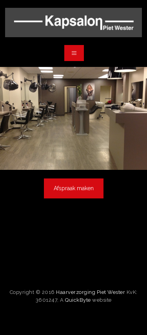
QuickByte (78, 300)
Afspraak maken (74, 188)
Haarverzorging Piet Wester (90, 292)
